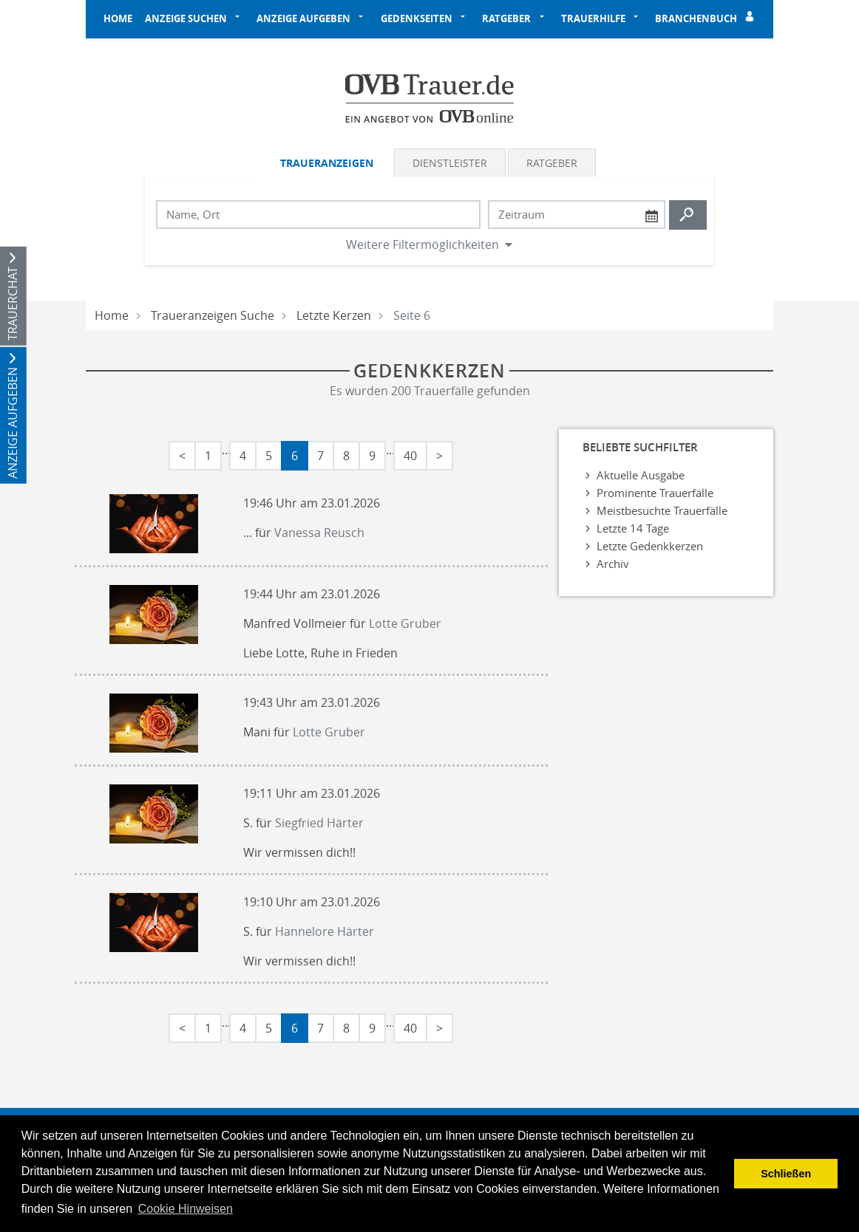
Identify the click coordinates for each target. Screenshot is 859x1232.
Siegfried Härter (319, 823)
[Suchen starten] (688, 215)
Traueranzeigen (326, 163)
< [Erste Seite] (182, 456)
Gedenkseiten (416, 18)
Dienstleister (449, 163)
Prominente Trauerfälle (655, 492)
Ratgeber (506, 18)
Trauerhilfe (593, 18)
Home (117, 18)
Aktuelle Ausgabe (641, 475)
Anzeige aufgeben (303, 18)
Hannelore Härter (324, 931)
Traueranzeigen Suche (212, 315)
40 (410, 456)
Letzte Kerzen (333, 315)
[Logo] (429, 97)
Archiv (613, 563)
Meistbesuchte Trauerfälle (662, 510)
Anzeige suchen (186, 18)
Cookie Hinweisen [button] (185, 1208)
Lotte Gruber (405, 623)
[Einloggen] (752, 19)
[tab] (328, 162)
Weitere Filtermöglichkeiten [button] (422, 244)
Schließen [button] (786, 1174)
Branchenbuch (696, 18)
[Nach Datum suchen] (576, 214)
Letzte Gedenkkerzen (650, 545)
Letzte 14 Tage (633, 528)
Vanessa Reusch (319, 532)
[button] (242, 19)
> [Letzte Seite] (439, 456)
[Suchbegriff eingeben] (318, 214)
